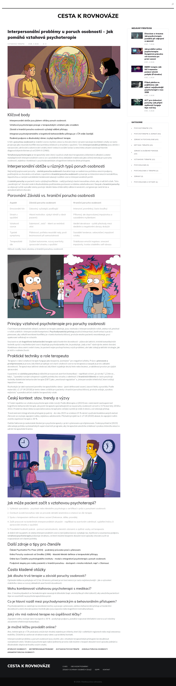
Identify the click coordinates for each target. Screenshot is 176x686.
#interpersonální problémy (41, 649)
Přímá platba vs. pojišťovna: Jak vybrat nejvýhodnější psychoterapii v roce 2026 (154, 87)
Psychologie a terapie (146, 171)
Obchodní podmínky (79, 666)
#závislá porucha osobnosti (95, 649)
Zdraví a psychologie (146, 139)
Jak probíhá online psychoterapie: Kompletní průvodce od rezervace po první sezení (154, 54)
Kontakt (106, 670)
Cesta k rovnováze (88, 15)
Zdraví (138, 176)
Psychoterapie (143, 128)
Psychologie (141, 165)
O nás (65, 666)
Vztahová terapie (16, 44)
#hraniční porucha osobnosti (21, 652)
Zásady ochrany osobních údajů (77, 670)
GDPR (97, 670)
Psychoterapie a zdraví (147, 134)
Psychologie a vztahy (146, 182)
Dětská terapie (143, 145)
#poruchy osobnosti (17, 649)
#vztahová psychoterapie (67, 649)
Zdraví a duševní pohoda (146, 152)
